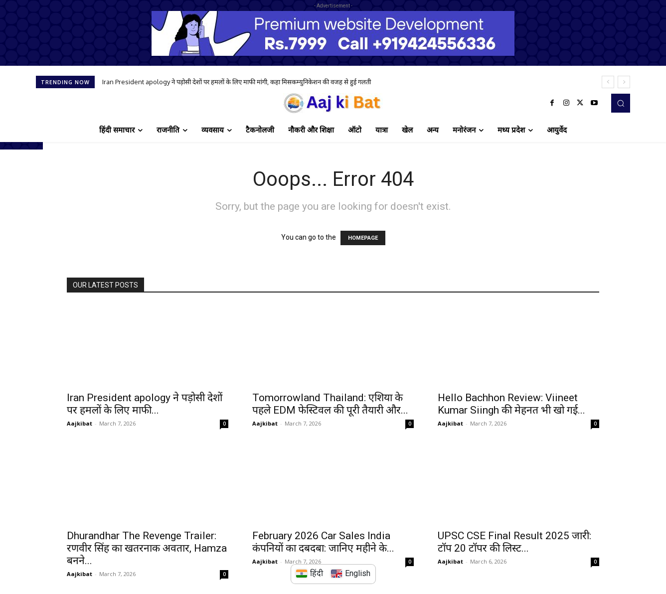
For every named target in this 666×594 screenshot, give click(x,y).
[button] (620, 103)
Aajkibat (79, 423)
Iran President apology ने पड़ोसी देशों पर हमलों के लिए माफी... (144, 404)
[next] (624, 82)
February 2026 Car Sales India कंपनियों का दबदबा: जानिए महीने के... (323, 542)
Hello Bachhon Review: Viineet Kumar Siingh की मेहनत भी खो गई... (511, 404)
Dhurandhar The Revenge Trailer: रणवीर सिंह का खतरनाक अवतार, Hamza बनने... (147, 548)
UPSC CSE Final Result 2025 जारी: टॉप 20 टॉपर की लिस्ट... (514, 542)
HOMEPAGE (363, 238)
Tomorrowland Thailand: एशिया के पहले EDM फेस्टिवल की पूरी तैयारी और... (330, 404)
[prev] (608, 82)
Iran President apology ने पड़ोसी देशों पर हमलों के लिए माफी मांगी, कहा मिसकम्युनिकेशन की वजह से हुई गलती (236, 82)
